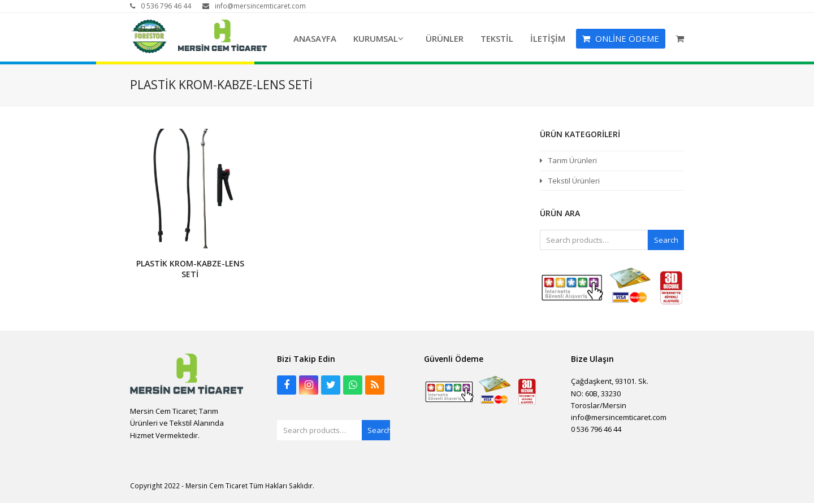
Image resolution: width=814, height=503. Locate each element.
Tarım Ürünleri (572, 160)
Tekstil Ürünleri (574, 181)
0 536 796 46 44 (166, 6)
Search (666, 240)
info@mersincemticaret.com (260, 6)
